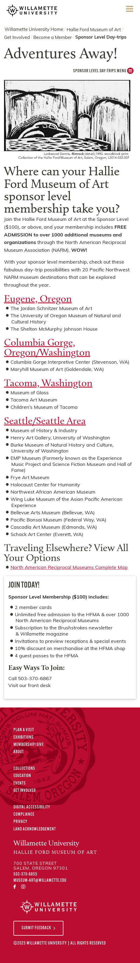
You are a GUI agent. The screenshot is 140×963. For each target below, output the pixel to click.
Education (22, 776)
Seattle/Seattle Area (45, 420)
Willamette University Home (34, 29)
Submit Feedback (36, 928)
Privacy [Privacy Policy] (20, 822)
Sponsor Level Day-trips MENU (103, 72)
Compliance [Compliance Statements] (23, 814)
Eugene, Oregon (38, 298)
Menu (129, 11)
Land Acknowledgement (34, 829)
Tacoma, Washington (48, 383)
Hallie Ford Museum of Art (94, 29)
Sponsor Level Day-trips (100, 37)
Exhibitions (23, 737)
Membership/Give (28, 745)
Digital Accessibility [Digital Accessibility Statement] (31, 807)
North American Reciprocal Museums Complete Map (69, 567)
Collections (24, 769)
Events (19, 783)
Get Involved (17, 37)
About (18, 752)
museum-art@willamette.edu (39, 880)
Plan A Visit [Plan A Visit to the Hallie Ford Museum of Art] (23, 730)
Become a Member (52, 37)
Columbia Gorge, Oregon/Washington (47, 347)
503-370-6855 (25, 874)
